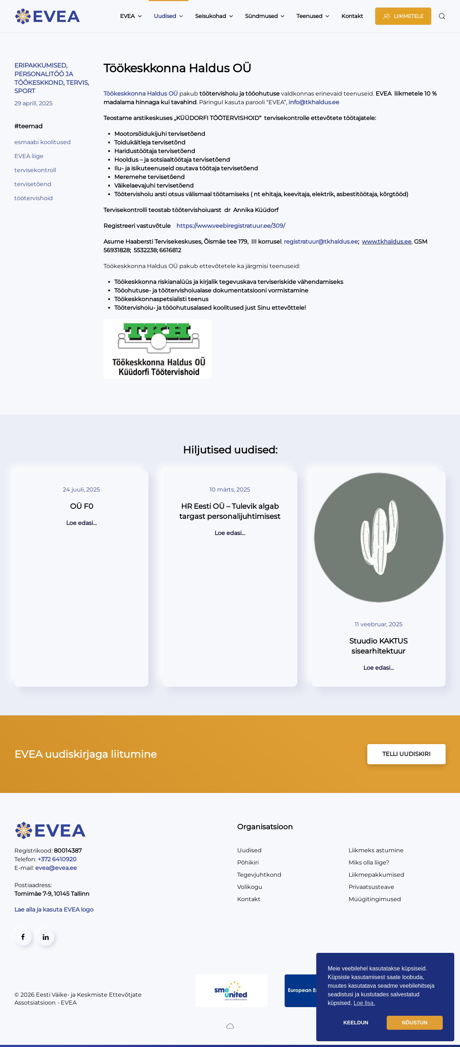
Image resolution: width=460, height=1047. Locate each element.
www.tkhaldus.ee (386, 241)
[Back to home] (48, 16)
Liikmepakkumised (376, 874)
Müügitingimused (375, 899)
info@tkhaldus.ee (314, 102)
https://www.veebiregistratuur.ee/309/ (230, 225)
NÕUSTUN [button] (414, 1022)
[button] (442, 16)
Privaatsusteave (371, 887)
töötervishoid (33, 198)
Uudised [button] (168, 16)
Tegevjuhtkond (259, 874)
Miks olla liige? (369, 862)
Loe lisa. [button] (364, 1003)
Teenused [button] (313, 16)
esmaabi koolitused (42, 142)
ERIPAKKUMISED (40, 65)
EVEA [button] (131, 16)
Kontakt (352, 16)
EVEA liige (28, 156)
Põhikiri (248, 862)
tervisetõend (32, 184)
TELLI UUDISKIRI (406, 754)
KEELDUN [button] (355, 1022)
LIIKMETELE (403, 16)
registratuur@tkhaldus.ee (321, 241)
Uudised (249, 850)
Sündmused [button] (265, 16)
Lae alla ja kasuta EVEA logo (54, 909)
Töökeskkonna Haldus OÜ (141, 93)
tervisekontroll (35, 170)
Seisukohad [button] (214, 16)
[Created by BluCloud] (230, 1025)
